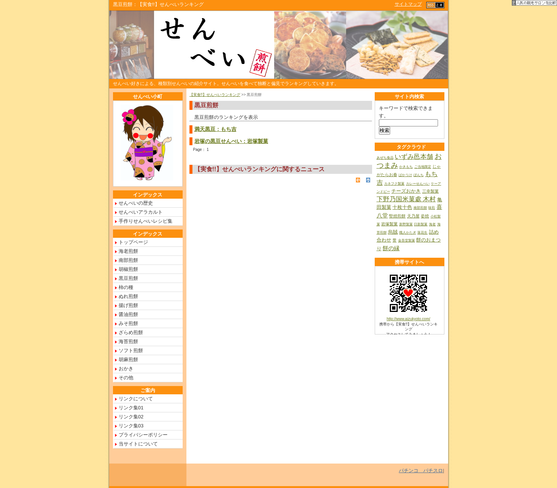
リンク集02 (131, 417)
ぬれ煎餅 (128, 296)
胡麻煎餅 (128, 359)
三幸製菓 (430, 191)
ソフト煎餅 (131, 350)
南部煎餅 (128, 260)
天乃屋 (413, 216)
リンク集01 (131, 407)
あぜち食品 (385, 158)
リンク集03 (131, 426)
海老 (432, 224)
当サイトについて (138, 444)
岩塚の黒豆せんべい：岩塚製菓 (231, 141)
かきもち (406, 167)
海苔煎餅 (128, 341)
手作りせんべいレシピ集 (145, 221)
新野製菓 (406, 224)
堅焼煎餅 (397, 216)
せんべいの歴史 (136, 203)
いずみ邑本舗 (414, 156)
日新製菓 (420, 224)
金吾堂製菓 (406, 240)
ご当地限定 (422, 167)
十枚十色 (402, 207)
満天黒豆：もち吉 (215, 129)
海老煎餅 (128, 251)
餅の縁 (391, 248)
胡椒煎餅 (128, 269)
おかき (126, 368)
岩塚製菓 (389, 224)
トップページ (133, 242)
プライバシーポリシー (143, 435)
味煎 (431, 208)
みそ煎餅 (128, 323)
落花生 (422, 232)
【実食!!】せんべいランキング (215, 95)
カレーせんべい (418, 183)
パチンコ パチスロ (421, 470)
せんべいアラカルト (141, 212)
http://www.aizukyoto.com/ (408, 319)
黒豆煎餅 (128, 278)
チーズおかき (406, 191)
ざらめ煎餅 (131, 332)
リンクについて (136, 398)
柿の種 (126, 287)
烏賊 (393, 232)
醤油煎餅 (128, 314)
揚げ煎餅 (128, 305)
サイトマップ (408, 4)
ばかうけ (405, 175)
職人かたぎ (407, 232)
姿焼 (425, 216)
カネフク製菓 (394, 183)
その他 (126, 377)
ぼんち (419, 175)
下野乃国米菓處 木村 (406, 199)
